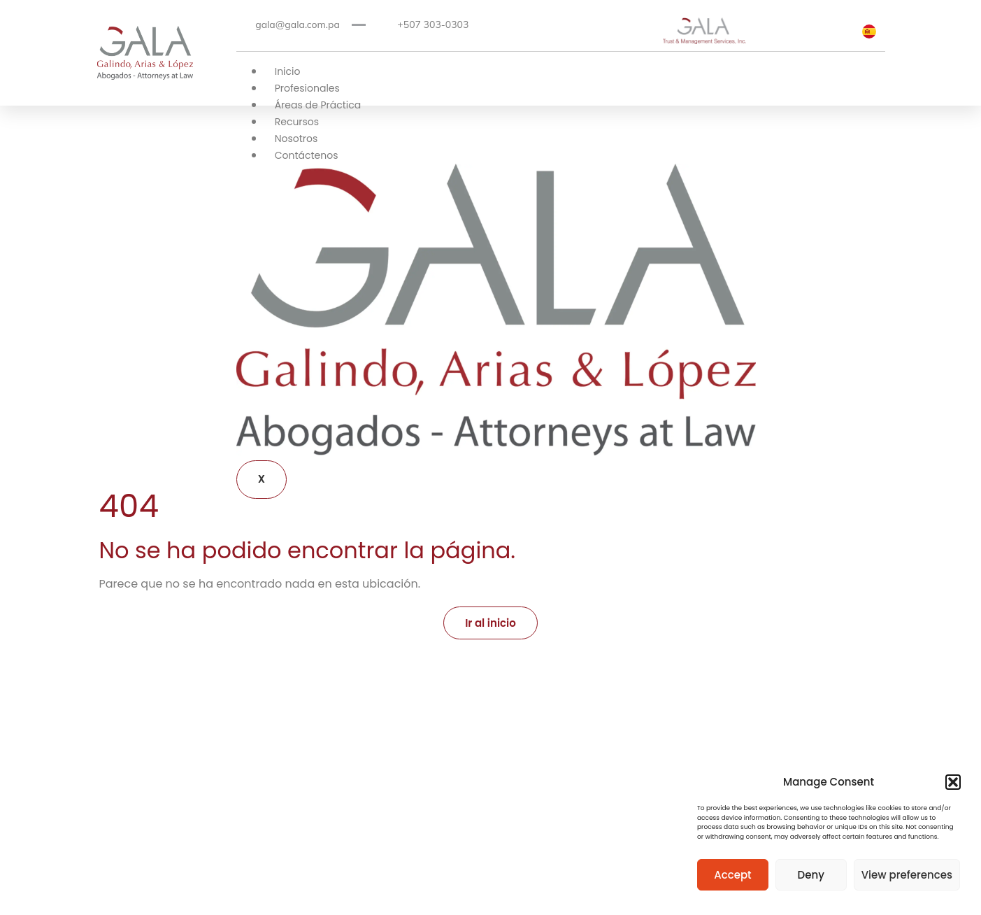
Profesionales (307, 88)
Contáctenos (306, 155)
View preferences (906, 874)
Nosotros (296, 139)
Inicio (288, 71)
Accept (732, 874)
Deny (811, 874)
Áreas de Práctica (318, 105)
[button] (953, 782)
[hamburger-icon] (735, 73)
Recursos (297, 122)
